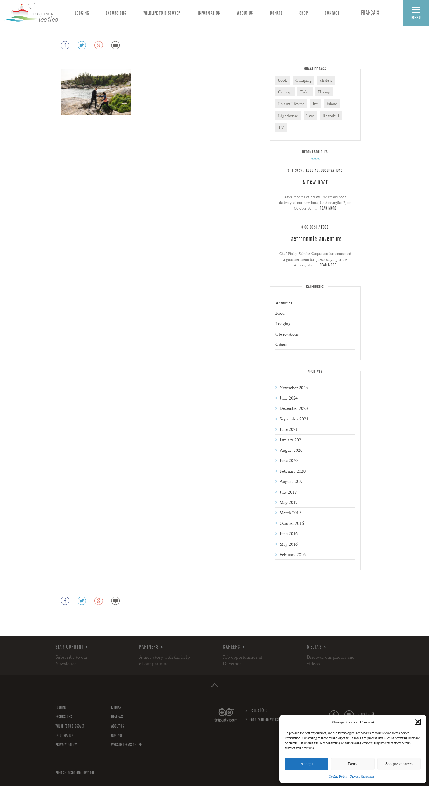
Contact (332, 13)
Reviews (117, 717)
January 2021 (291, 440)
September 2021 (294, 419)
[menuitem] (370, 13)
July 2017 (288, 492)
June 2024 (289, 398)
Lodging (82, 13)
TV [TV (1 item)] (281, 127)
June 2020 (289, 460)
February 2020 (293, 471)
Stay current (69, 647)
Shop (303, 13)
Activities (283, 303)
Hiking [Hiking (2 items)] (324, 92)
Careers (231, 647)
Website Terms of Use (126, 745)
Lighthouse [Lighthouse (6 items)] (288, 115)
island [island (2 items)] (332, 103)
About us (245, 13)
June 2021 (289, 429)
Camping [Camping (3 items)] (303, 80)
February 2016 (293, 554)
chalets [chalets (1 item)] (326, 80)
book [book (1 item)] (282, 80)
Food (325, 227)
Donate (276, 13)
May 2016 (289, 544)
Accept (307, 763)
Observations (332, 170)
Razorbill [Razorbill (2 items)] (331, 115)
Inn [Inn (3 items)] (316, 103)
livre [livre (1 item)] (310, 115)
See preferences (399, 763)
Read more (328, 208)
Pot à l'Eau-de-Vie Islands (267, 720)
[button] (418, 722)
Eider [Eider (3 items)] (305, 92)
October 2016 (292, 523)
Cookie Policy (338, 776)
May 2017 (289, 502)
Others (281, 344)
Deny (353, 763)
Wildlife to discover (162, 13)
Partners (148, 647)
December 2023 (294, 408)
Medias (314, 647)
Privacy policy (66, 745)
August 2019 (291, 481)
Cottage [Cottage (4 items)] (285, 92)
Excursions (116, 13)
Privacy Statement (362, 776)
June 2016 (289, 533)
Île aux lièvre (258, 711)
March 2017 (290, 512)
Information (209, 13)
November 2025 (294, 387)
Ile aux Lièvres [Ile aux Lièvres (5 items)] (291, 103)
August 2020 (291, 450)
